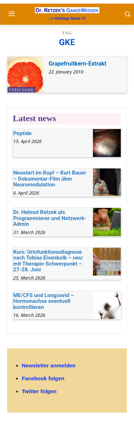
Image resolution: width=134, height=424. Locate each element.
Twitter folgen (39, 391)
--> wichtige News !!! (67, 18)
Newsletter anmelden (48, 365)
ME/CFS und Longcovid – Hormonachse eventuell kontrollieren (43, 301)
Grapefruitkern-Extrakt (77, 63)
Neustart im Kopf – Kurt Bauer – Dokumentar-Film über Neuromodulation (49, 179)
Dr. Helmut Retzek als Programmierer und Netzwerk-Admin (49, 218)
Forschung (21, 89)
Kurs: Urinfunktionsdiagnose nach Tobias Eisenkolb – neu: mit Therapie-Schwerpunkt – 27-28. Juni (48, 261)
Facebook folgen (43, 378)
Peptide (22, 133)
